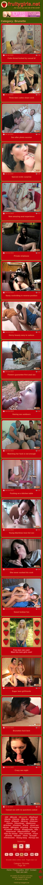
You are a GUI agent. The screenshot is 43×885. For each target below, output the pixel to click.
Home (9, 870)
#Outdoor (17, 825)
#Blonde (13, 817)
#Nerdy (7, 819)
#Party (25, 825)
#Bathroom (30, 823)
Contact (33, 870)
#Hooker (17, 836)
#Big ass (25, 819)
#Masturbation (23, 831)
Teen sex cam (21, 872)
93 (17, 854)
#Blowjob (14, 827)
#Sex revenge (25, 834)
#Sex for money (11, 834)
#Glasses (34, 821)
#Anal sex (34, 825)
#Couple (33, 836)
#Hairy (7, 821)
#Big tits (33, 819)
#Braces (24, 821)
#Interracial (11, 831)
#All (6, 817)
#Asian (6, 827)
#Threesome (9, 838)
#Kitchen (7, 825)
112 (32, 854)
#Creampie (34, 827)
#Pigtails (15, 821)
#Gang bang (21, 838)
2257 (27, 870)
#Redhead (33, 817)
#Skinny (15, 819)
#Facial (17, 829)
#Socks (9, 823)
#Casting (24, 827)
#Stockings (19, 823)
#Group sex (34, 838)
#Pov (34, 831)
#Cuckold (8, 829)
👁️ (21, 846)
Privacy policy (18, 870)
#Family (8, 836)
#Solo (25, 836)
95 (26, 854)
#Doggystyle (27, 829)
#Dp (36, 829)
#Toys (35, 834)
